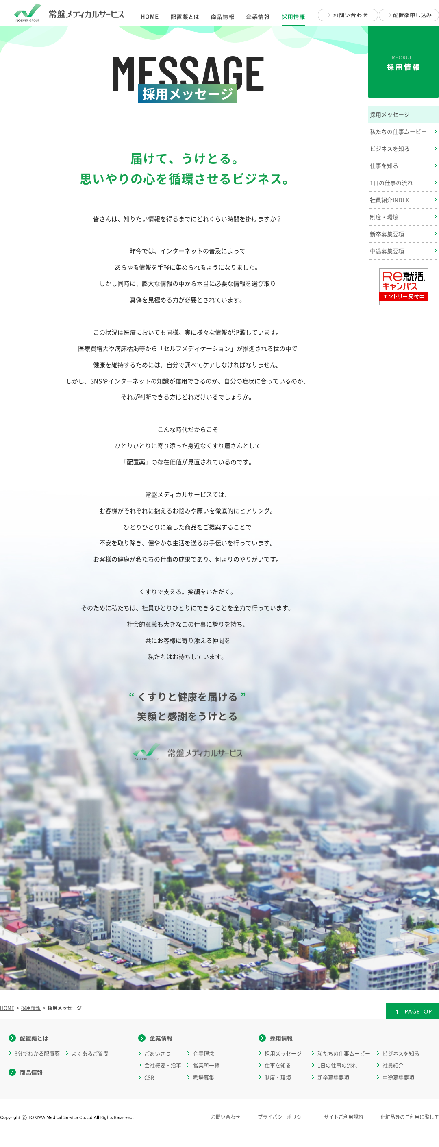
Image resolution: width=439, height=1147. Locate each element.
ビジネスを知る (400, 1053)
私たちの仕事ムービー (343, 1053)
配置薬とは (34, 1038)
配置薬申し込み (409, 15)
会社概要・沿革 (162, 1065)
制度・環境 (278, 1077)
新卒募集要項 (333, 1077)
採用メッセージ (283, 1053)
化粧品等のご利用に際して (409, 1117)
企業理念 (203, 1053)
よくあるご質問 (90, 1053)
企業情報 (161, 1038)
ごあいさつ (157, 1053)
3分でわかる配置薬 (37, 1053)
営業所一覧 (206, 1065)
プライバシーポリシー (282, 1117)
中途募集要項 (398, 1077)
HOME (7, 1008)
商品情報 (31, 1072)
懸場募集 (203, 1077)
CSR (149, 1077)
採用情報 (31, 1008)
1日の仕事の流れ (337, 1065)
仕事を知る (278, 1065)
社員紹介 (393, 1065)
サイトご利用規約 (343, 1117)
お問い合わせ (348, 15)
